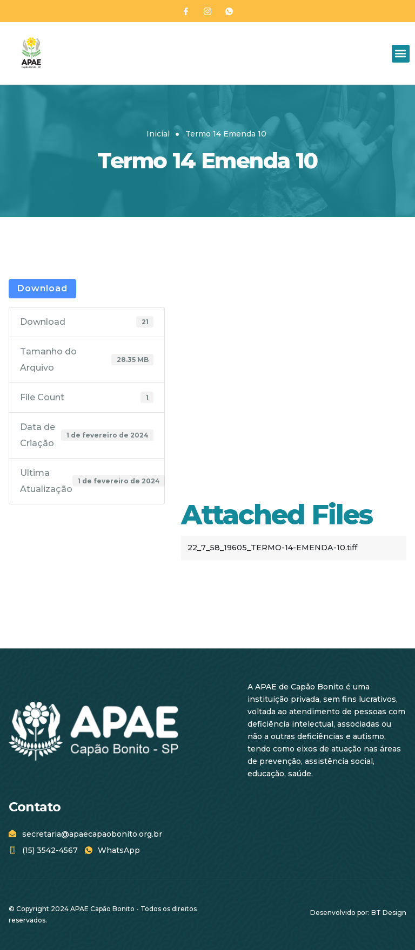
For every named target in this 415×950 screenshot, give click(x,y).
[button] (401, 54)
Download (42, 288)
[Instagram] (207, 11)
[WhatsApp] (229, 11)
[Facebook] (186, 11)
